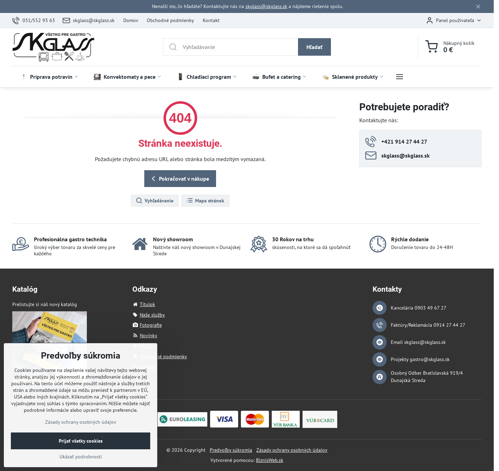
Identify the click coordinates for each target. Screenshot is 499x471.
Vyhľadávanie (154, 200)
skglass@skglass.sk (266, 6)
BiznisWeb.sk (269, 460)
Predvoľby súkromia (231, 450)
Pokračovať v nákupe (179, 178)
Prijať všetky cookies (81, 451)
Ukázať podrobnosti (81, 466)
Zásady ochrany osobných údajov (291, 450)
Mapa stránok (205, 200)
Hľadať (314, 46)
